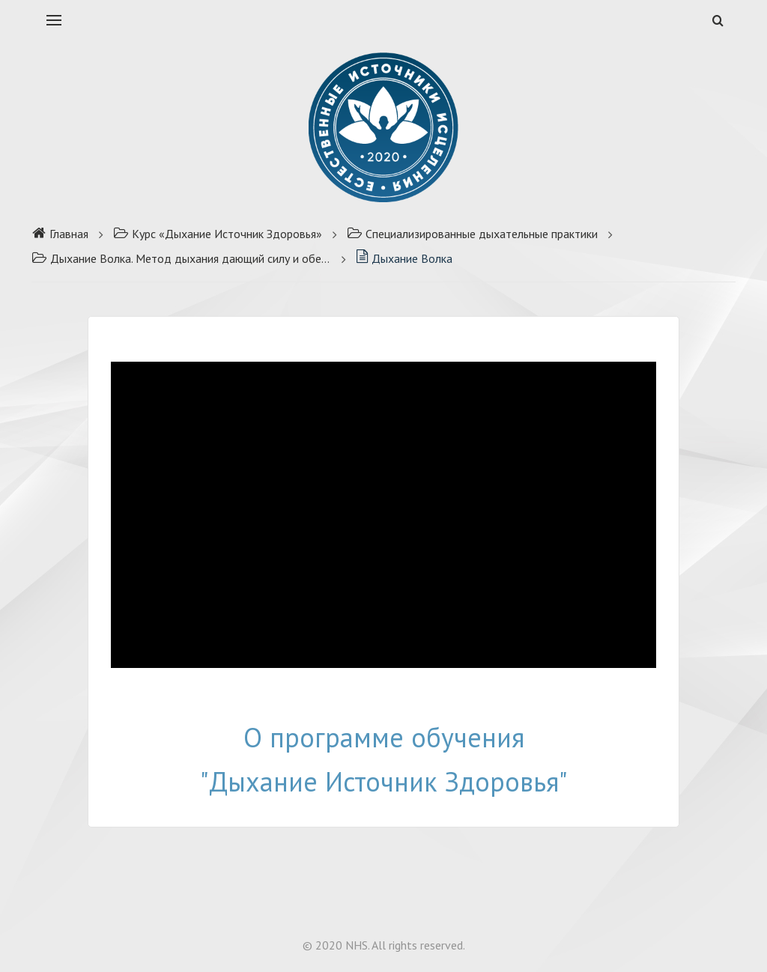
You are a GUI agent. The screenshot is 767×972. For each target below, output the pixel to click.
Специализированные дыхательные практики (472, 233)
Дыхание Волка (404, 258)
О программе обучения (383, 737)
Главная (59, 233)
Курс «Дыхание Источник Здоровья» (217, 233)
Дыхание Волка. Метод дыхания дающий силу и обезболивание (181, 258)
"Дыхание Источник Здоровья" (384, 781)
